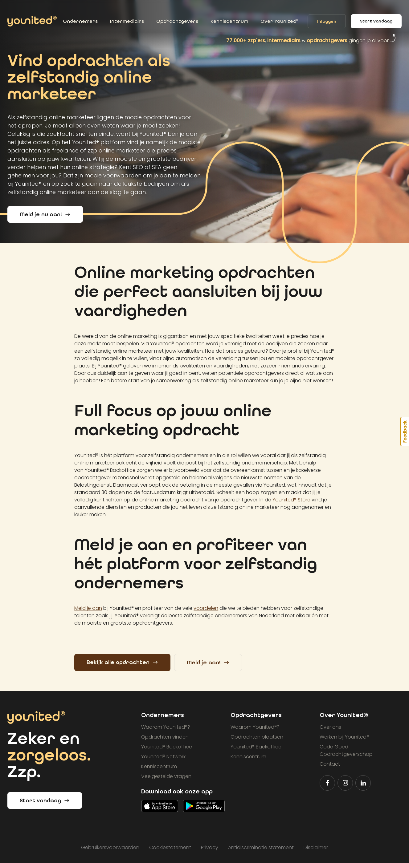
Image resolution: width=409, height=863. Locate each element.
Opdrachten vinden (165, 736)
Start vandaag (376, 21)
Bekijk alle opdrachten (122, 662)
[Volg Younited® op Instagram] (345, 783)
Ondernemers (80, 21)
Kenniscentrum (229, 21)
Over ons (330, 727)
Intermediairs (127, 21)
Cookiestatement (170, 847)
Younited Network (163, 756)
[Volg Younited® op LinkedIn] (363, 783)
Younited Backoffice (166, 746)
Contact (330, 764)
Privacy (209, 847)
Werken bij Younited (344, 736)
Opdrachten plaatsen (257, 736)
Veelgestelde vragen (166, 776)
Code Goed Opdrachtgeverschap (346, 750)
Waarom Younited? (165, 727)
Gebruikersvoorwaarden (110, 847)
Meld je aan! (208, 662)
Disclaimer (316, 847)
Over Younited (279, 21)
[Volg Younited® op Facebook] (327, 783)
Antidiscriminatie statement (261, 847)
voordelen (206, 608)
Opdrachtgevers (177, 21)
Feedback (405, 431)
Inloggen (326, 21)
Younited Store (291, 499)
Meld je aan (88, 608)
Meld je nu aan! (45, 214)
